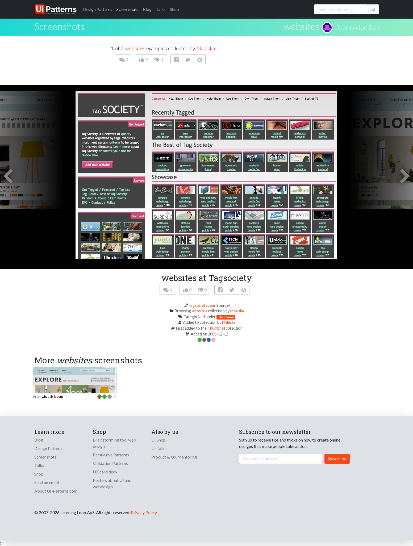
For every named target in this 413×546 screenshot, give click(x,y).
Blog (147, 9)
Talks (161, 9)
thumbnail (225, 317)
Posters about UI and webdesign (112, 483)
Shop (174, 9)
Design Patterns (49, 448)
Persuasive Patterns (111, 454)
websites (302, 26)
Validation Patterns (110, 463)
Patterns (97, 9)
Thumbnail (216, 328)
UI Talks (158, 448)
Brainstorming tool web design (114, 443)
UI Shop (158, 439)
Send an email (46, 482)
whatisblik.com (52, 396)
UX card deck (105, 471)
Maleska (205, 48)
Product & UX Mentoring (174, 456)
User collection (356, 27)
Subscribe (337, 458)
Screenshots (127, 9)
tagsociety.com (202, 305)
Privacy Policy (144, 512)
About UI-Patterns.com (55, 490)
